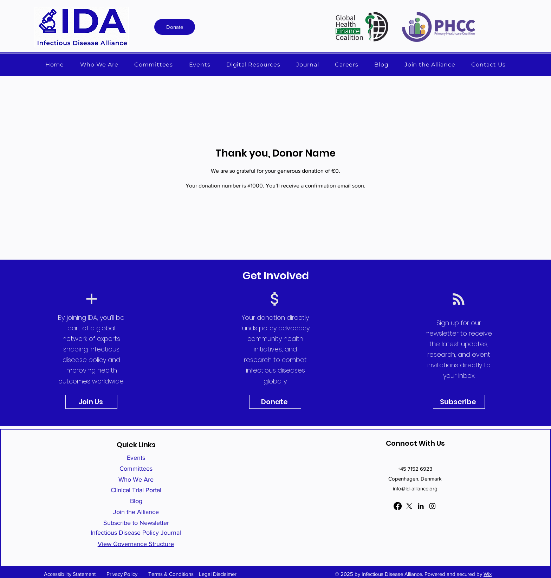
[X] (409, 506)
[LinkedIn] (421, 506)
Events (136, 457)
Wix (488, 574)
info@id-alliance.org (415, 488)
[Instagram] (432, 506)
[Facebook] (398, 506)
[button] (253, 64)
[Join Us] (91, 402)
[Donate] (174, 27)
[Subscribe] (459, 402)
